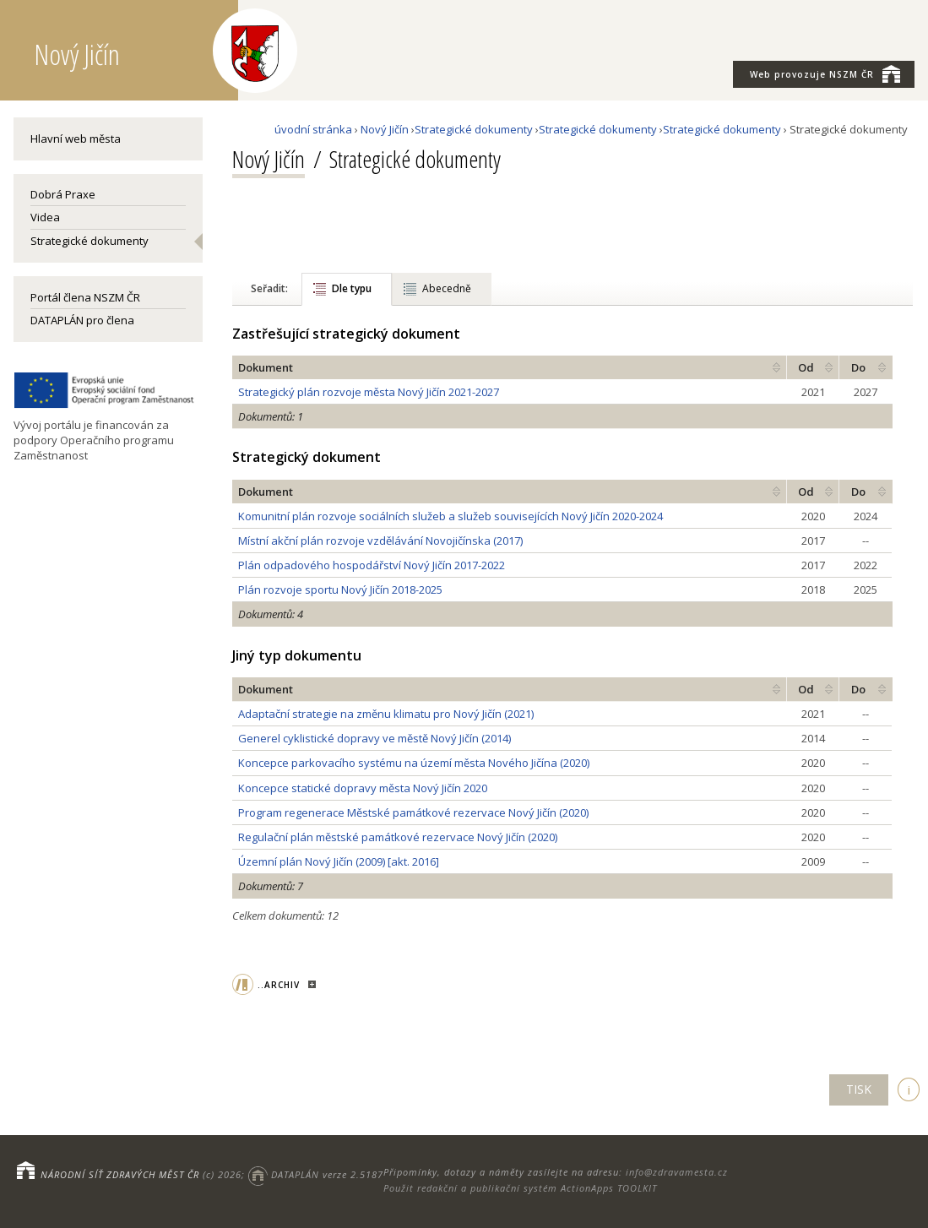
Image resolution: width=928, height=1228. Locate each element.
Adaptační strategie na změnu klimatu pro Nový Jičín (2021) (386, 713)
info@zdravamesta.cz (677, 1172)
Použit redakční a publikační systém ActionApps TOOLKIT (520, 1188)
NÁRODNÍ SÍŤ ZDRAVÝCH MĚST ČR (120, 1174)
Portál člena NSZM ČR (85, 297)
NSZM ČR (825, 73)
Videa (45, 217)
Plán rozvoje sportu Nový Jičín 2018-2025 (340, 589)
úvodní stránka (313, 129)
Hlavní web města (75, 138)
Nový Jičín (385, 129)
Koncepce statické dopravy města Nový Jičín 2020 (362, 788)
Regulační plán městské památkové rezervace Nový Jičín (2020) (397, 837)
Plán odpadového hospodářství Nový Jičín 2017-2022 (371, 565)
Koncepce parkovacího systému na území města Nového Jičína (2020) (413, 762)
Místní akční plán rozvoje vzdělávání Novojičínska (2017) (380, 540)
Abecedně (446, 288)
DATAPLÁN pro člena (82, 320)
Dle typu (352, 288)
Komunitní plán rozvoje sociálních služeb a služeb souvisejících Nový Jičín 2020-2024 (450, 516)
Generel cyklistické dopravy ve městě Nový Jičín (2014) (374, 738)
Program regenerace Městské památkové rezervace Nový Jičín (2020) (413, 812)
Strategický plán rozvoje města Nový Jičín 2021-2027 (368, 391)
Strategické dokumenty (89, 240)
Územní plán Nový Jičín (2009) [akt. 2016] (338, 861)
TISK (858, 1089)
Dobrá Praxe (62, 194)
